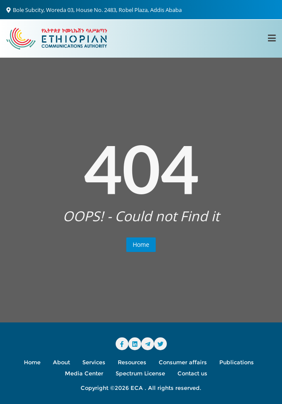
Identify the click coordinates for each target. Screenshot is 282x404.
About (61, 362)
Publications (236, 362)
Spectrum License (140, 373)
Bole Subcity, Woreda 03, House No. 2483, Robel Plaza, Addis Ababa (94, 10)
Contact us (192, 373)
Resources (132, 362)
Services (93, 362)
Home (141, 244)
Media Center (84, 373)
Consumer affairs (183, 362)
